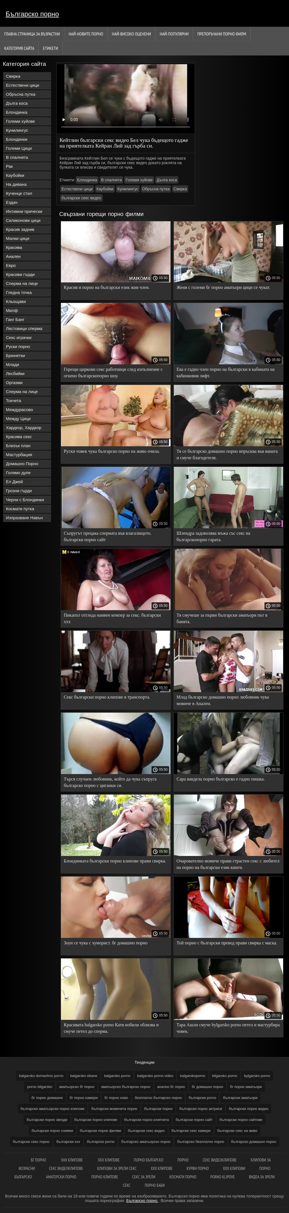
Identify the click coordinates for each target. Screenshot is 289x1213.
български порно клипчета (146, 1120)
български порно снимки (52, 1131)
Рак (9, 166)
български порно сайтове (241, 1120)
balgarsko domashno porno (41, 1076)
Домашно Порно (22, 463)
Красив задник (20, 229)
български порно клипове (95, 1120)
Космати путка (20, 508)
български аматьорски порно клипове (53, 1109)
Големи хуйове (20, 121)
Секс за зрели (144, 1176)
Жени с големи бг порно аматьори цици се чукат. (223, 287)
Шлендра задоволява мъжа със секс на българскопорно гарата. (213, 536)
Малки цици (17, 238)
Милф (12, 310)
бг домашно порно (207, 1087)
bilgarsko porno (224, 1076)
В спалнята (17, 157)
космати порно (182, 1176)
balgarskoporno (192, 1076)
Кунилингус (17, 130)
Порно (183, 1160)
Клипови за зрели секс (117, 1168)
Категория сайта (19, 48)
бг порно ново (116, 1098)
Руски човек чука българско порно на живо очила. (112, 451)
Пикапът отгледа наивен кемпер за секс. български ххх (112, 618)
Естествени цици (22, 85)
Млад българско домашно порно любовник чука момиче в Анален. (223, 700)
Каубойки (15, 175)
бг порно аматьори (246, 1087)
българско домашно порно (253, 1142)
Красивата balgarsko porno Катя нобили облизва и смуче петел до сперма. (111, 1028)
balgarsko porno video (155, 1076)
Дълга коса (17, 103)
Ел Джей (14, 481)
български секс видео (81, 198)
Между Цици (18, 418)
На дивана (16, 184)
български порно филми (100, 1131)
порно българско (148, 1160)
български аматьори (240, 1098)
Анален (13, 256)
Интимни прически (24, 211)
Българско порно (32, 14)
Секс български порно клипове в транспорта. (107, 697)
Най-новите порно (86, 34)
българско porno (101, 1142)
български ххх (68, 1142)
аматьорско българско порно (125, 1087)
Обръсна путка (20, 94)
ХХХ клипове (109, 1160)
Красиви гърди (20, 274)
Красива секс (19, 436)
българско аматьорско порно (145, 1142)
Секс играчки (19, 337)
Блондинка (16, 112)
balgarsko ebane (83, 1076)
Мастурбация (19, 454)
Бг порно (39, 1160)
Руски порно (18, 346)
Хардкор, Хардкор (23, 427)
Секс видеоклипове (220, 1160)
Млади (12, 364)
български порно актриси (200, 1109)
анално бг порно (171, 1087)
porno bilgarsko (39, 1087)
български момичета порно (114, 1109)
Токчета (13, 400)
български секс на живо (237, 1131)
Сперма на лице (22, 283)
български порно (158, 1109)
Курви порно (198, 1168)
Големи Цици (19, 148)
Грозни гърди (19, 490)
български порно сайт (194, 1120)
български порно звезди (47, 1120)
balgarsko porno (117, 1076)
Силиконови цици (23, 220)
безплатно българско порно (158, 1098)
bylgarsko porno (257, 1076)
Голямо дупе (18, 472)
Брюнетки (15, 355)
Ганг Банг (15, 319)
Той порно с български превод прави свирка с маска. (227, 942)
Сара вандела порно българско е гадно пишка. (221, 779)
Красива (14, 247)
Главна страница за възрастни (32, 34)
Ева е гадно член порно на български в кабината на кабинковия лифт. (226, 372)
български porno (202, 1098)
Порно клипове (104, 1176)
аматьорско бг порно (76, 1087)
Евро (11, 265)
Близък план (18, 445)
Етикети (50, 48)
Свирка (13, 76)
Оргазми (14, 382)
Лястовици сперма (24, 328)
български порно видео (248, 1109)
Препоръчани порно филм (221, 34)
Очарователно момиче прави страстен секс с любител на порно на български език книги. (228, 864)
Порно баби (155, 1185)
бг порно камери (84, 1098)
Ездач (11, 202)
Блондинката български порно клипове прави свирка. (115, 861)
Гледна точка (19, 292)
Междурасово (19, 409)
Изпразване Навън (24, 517)
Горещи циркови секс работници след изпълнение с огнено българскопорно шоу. (113, 372)
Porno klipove (223, 1176)
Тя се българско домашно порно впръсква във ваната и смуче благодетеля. (227, 454)
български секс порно (31, 1142)
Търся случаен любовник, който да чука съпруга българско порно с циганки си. (110, 782)
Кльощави (16, 301)
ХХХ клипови (234, 1168)
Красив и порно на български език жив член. (107, 287)
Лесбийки (15, 373)
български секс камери (191, 1131)
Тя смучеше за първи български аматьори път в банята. (222, 618)
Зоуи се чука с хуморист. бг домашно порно (106, 942)
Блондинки (16, 139)
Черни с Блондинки (25, 499)
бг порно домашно (47, 1098)
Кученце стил (19, 193)
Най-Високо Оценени (131, 34)
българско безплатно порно (200, 1142)
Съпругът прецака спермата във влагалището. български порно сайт (108, 536)
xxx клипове (72, 1160)
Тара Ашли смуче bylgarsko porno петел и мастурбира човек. (228, 1028)
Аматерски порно (61, 1176)
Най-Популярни (174, 34)
